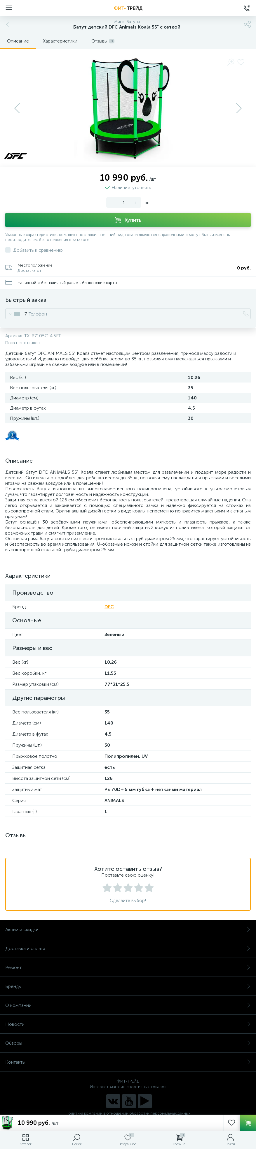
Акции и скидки (128, 929)
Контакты (128, 1062)
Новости (128, 1024)
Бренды (128, 986)
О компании (128, 1005)
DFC (109, 606)
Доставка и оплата (128, 948)
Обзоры (128, 1043)
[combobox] (16, 314)
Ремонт (128, 967)
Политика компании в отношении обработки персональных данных (128, 1113)
